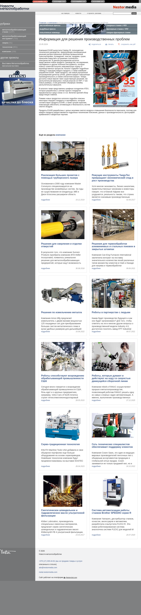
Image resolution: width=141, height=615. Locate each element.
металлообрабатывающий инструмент (14, 37)
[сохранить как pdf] (126, 44)
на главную (65, 13)
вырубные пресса (48, 29)
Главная (42, 22)
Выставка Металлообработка (15, 64)
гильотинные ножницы (50, 33)
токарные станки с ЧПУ (116, 25)
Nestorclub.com (71, 577)
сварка (7, 43)
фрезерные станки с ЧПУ (117, 29)
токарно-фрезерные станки (118, 33)
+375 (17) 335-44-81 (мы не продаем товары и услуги (60, 561)
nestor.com (40, 1)
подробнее (45, 200)
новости (78, 13)
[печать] (109, 44)
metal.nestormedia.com (48, 572)
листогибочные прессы (50, 25)
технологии (9, 47)
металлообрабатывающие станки (14, 31)
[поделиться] (95, 44)
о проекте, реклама (94, 13)
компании (9, 51)
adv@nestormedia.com (48, 568)
